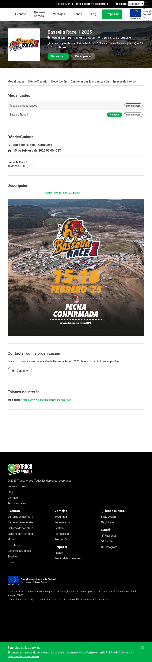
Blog (93, 14)
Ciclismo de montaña (20, 533)
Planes (77, 14)
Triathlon (13, 556)
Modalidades (16, 81)
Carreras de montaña (20, 522)
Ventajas (59, 14)
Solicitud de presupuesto (69, 558)
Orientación (14, 545)
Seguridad (61, 516)
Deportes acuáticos (19, 550)
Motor (11, 539)
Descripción (59, 81)
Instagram (109, 547)
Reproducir (58, 56)
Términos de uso (18, 503)
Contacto (20, 370)
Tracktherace (25, 480)
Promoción (61, 539)
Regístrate (107, 522)
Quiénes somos (39, 14)
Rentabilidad (62, 533)
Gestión (59, 528)
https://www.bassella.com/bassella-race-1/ (49, 399)
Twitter (107, 541)
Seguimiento (62, 522)
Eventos (20, 14)
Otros (11, 562)
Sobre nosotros (17, 486)
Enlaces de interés (124, 81)
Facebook (108, 535)
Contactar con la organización (89, 81)
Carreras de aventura (20, 516)
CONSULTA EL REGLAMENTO (63, 193)
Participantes (83, 56)
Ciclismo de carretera (20, 528)
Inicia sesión (108, 516)
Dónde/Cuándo (38, 81)
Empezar (112, 14)
